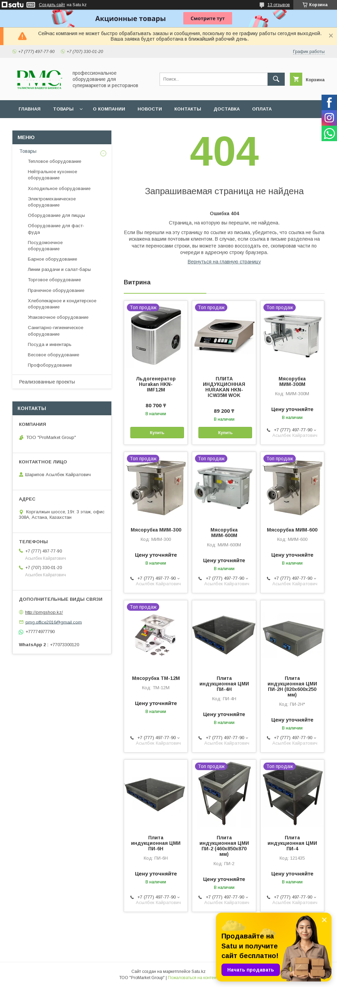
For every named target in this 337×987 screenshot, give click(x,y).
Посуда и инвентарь (50, 344)
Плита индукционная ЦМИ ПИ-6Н (156, 843)
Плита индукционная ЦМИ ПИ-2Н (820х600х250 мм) (292, 686)
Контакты (187, 109)
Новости (150, 109)
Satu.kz (199, 971)
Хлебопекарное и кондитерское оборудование (62, 303)
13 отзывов (279, 4)
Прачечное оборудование (56, 290)
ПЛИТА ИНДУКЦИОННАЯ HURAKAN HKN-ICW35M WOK (224, 387)
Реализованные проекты (47, 382)
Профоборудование (50, 365)
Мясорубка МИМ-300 (156, 530)
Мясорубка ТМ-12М (156, 678)
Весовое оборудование (53, 354)
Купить (157, 432)
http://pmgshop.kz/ (44, 612)
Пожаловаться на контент (193, 977)
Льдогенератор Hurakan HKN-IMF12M (156, 384)
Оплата (262, 109)
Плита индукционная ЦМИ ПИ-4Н (224, 683)
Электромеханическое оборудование (52, 202)
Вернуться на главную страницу (224, 261)
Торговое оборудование (54, 279)
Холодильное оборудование (59, 188)
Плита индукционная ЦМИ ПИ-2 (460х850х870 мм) (224, 846)
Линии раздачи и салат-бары (59, 269)
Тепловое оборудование (54, 161)
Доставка (227, 109)
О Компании (109, 109)
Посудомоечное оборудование (45, 245)
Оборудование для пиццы (56, 215)
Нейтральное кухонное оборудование (52, 174)
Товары (63, 109)
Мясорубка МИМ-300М (292, 381)
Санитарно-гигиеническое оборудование (55, 330)
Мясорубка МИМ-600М (224, 532)
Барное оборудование (52, 259)
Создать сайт (52, 4)
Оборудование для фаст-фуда (56, 228)
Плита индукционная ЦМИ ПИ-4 (292, 843)
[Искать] (276, 79)
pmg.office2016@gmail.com (53, 621)
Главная (30, 109)
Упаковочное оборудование (58, 317)
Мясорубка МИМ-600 (292, 530)
